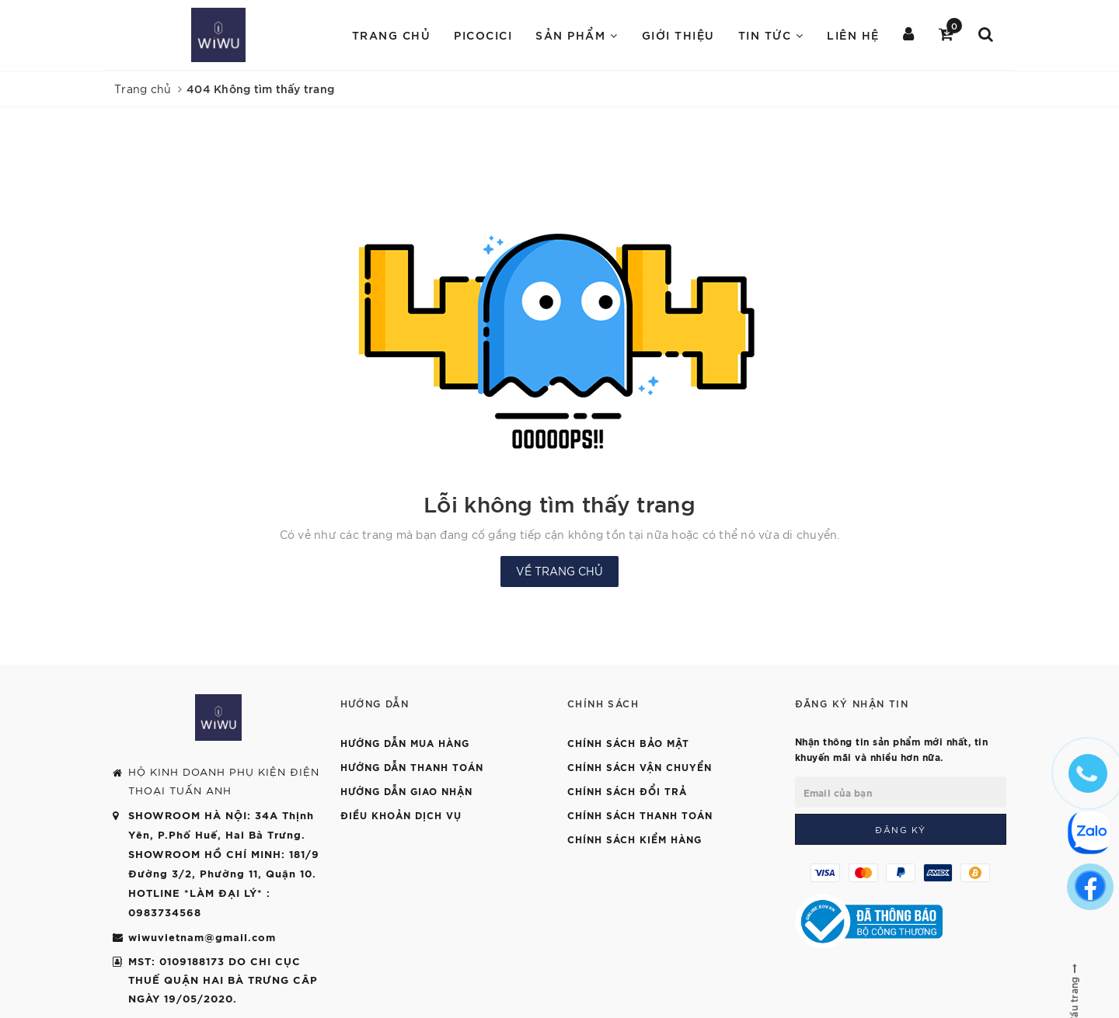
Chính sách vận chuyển (639, 766)
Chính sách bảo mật (628, 742)
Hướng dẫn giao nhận (406, 790)
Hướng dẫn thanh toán (411, 766)
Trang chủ (391, 34)
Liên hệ (853, 34)
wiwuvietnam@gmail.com (202, 936)
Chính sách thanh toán (640, 814)
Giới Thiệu (678, 34)
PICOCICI (483, 34)
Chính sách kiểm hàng (634, 838)
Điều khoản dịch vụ (401, 814)
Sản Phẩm (576, 34)
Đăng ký (900, 829)
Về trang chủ (559, 571)
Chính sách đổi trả (627, 790)
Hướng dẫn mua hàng (404, 742)
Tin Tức (771, 34)
